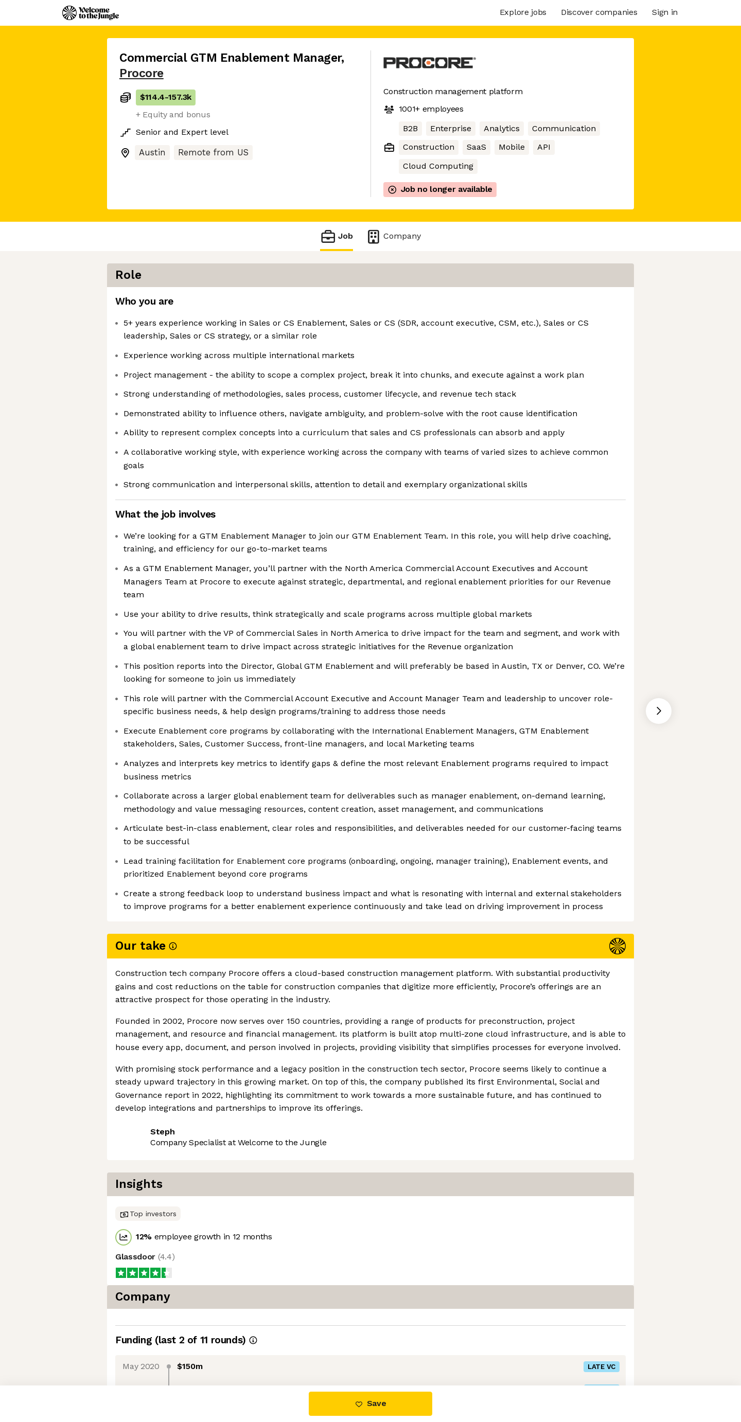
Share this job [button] (147, 1342)
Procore (141, 73)
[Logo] (90, 13)
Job (336, 236)
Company (393, 236)
